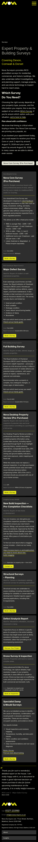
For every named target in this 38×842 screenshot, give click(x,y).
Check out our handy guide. (13, 322)
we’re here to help (18, 117)
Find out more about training (13, 753)
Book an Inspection (11, 694)
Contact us (8, 566)
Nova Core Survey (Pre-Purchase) (18, 163)
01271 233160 (12, 810)
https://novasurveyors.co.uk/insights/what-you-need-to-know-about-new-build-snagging (18, 552)
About (5, 832)
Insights (6, 838)
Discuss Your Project (12, 648)
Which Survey (26, 111)
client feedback (27, 201)
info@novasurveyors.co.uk (16, 815)
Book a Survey (10, 258)
